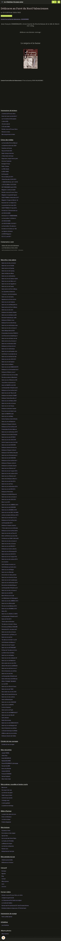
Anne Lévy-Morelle (6, 768)
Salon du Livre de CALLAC (8, 715)
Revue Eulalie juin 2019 (7, 176)
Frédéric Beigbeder (6, 822)
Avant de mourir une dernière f (9, 116)
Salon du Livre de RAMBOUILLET (10, 712)
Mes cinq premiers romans (8, 134)
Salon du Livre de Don (7, 637)
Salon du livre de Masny (7, 364)
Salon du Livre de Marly (7, 416)
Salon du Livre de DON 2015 (8, 546)
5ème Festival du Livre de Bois (9, 671)
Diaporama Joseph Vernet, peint (10, 158)
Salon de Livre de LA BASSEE (9, 702)
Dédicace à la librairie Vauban (9, 408)
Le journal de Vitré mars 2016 (9, 205)
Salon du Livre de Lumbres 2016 (10, 473)
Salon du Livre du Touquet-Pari (9, 556)
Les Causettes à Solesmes (8, 291)
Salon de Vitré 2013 (6, 619)
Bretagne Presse (6, 163)
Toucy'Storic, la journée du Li (9, 382)
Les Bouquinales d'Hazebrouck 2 (10, 387)
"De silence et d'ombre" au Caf (9, 639)
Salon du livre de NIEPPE (8, 704)
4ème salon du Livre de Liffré (9, 663)
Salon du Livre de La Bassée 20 (9, 658)
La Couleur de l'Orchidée (8, 841)
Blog (3, 876)
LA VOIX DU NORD (6, 213)
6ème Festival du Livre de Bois (9, 728)
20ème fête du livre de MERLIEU (10, 665)
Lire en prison (5, 561)
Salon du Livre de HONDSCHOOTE (10, 367)
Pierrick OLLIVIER (6, 766)
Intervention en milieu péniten (9, 574)
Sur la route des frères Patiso (9, 838)
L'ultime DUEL (5, 121)
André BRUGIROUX (6, 758)
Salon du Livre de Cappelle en (9, 283)
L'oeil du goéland (6, 803)
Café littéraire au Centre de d (9, 567)
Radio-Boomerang (6, 720)
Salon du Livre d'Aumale (8, 572)
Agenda (4, 873)
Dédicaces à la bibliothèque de (9, 494)
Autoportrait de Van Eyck (8, 851)
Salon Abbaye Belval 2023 (8, 330)
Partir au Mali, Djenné (7, 916)
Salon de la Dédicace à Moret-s (9, 478)
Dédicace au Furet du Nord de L (9, 520)
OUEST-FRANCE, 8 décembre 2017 (10, 197)
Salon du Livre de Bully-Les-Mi (9, 315)
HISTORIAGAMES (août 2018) (9, 187)
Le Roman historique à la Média (9, 730)
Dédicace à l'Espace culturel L (9, 463)
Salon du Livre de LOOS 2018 (9, 439)
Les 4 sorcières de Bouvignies (9, 118)
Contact (4, 878)
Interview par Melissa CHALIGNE (9, 626)
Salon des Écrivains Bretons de (9, 694)
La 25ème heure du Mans (8, 652)
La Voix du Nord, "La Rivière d (9, 218)
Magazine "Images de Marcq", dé (10, 200)
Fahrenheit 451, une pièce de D (9, 629)
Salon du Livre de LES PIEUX (8, 437)
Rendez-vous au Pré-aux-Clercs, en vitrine (12, 895)
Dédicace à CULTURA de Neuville (10, 452)
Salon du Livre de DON (7, 593)
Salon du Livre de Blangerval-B (9, 725)
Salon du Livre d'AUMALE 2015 (9, 509)
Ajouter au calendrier (6, 15)
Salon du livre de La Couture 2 (9, 341)
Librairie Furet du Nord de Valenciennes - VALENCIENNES (15, 19)
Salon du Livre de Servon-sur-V (9, 668)
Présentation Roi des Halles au (9, 429)
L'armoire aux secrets (7, 797)
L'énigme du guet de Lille (8, 897)
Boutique (4, 871)
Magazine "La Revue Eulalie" (9, 189)
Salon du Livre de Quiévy (8, 296)
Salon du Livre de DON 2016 (8, 489)
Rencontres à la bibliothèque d (9, 585)
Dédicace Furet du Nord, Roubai (9, 434)
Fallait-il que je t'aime (7, 795)
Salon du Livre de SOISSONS (9, 445)
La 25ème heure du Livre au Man (10, 374)
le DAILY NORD (5, 171)
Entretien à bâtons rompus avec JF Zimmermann (14, 908)
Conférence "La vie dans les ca (9, 354)
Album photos (5, 881)
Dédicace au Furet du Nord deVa (10, 530)
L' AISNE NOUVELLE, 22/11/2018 (10, 182)
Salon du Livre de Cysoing (8, 270)
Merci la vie (4, 787)
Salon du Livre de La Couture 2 (9, 328)
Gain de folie (5, 835)
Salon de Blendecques (7, 699)
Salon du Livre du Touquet (8, 645)
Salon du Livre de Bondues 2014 (10, 582)
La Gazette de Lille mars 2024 (9, 145)
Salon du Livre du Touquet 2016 (9, 471)
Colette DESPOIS (6, 771)
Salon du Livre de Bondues (8, 348)
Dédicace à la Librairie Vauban (9, 312)
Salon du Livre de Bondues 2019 (10, 432)
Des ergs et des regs (7, 790)
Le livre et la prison (6, 707)
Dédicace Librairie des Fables (9, 736)
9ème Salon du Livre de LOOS (9, 691)
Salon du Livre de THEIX (7, 689)
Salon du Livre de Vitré (7, 673)
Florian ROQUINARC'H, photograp (10, 763)
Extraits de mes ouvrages (8, 744)
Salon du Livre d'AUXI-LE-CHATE (10, 613)
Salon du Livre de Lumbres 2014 (10, 559)
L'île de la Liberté (6, 124)
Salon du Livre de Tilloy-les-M (9, 393)
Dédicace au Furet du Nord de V (9, 460)
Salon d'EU (4, 611)
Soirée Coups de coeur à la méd (9, 442)
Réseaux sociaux (6, 131)
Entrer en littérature (6, 816)
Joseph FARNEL (5, 753)
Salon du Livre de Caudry (8, 286)
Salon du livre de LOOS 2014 (9, 554)
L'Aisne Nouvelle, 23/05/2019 (9, 179)
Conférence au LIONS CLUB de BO (10, 538)
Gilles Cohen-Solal (6, 779)
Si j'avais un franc (6, 830)
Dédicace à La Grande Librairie (9, 465)
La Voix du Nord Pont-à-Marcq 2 (9, 143)
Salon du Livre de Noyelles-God (9, 351)
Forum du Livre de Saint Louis (9, 411)
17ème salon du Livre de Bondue (10, 528)
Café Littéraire (5, 717)
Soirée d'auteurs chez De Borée (9, 419)
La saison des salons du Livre (9, 814)
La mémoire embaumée (8, 846)
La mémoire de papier (7, 792)
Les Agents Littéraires (7, 231)
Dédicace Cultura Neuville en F (9, 398)
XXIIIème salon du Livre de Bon (9, 733)
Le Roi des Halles (6, 126)
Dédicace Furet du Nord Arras (9, 322)
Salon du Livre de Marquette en (9, 304)
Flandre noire (5, 848)
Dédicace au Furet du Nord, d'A (9, 426)
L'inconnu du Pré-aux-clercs (8, 113)
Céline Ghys (4, 755)
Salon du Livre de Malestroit (8, 660)
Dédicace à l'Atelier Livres (8, 320)
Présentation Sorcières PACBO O (10, 333)
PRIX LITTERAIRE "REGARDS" (9, 681)
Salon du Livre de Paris (7, 484)
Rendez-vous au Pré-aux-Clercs (9, 129)
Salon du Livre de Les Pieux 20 (9, 533)
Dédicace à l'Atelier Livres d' (8, 372)
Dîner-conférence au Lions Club (9, 535)
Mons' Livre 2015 (6, 502)
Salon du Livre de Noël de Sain (9, 356)
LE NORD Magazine (6, 234)
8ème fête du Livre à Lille (8, 595)
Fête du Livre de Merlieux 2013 (9, 606)
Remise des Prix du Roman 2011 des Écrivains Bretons (15, 905)
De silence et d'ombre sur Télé (9, 228)
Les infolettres (5, 925)
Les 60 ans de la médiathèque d (9, 335)
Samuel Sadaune (6, 776)
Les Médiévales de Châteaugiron (10, 598)
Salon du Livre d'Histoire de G (9, 476)
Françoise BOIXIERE (6, 773)
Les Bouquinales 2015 (7, 522)
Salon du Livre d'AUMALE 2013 (9, 608)
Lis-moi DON (5, 684)
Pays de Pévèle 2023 (7, 150)
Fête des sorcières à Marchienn (9, 377)
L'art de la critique (6, 819)
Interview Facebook (6, 161)
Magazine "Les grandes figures (9, 195)
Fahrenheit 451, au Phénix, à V (9, 634)
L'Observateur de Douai (7, 156)
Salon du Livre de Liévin (7, 309)
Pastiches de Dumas (7, 148)
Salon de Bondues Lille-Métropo (9, 678)
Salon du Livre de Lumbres (8, 697)
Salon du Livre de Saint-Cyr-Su (9, 517)
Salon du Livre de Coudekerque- (9, 580)
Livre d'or (4, 886)
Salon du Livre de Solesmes (10, 245)
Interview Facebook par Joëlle (9, 317)
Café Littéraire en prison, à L (9, 564)
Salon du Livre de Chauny (8, 406)
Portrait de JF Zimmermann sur (9, 210)
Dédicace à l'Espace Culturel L (9, 424)
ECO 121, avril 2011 (6, 236)
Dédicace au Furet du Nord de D (9, 390)
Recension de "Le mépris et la (9, 202)
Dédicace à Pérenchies (7, 491)
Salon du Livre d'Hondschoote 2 (9, 455)
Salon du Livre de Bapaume (8, 421)
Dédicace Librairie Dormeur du (9, 447)
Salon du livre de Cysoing (8, 268)
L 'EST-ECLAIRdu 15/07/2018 (9, 184)
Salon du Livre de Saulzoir (8, 361)
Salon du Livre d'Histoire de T (9, 468)
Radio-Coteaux (5, 166)
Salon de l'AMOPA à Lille (8, 413)
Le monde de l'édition (7, 903)
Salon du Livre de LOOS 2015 (9, 499)
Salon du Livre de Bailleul (8, 655)
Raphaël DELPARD (6, 760)
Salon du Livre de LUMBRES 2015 (10, 504)
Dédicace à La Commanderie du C (10, 369)
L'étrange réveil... (6, 800)
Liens (3, 884)
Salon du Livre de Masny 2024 (9, 400)
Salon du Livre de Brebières (8, 276)
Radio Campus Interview (8, 153)
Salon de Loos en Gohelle (8, 265)
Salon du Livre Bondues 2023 (9, 343)
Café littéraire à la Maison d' (8, 642)
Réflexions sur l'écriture (7, 862)
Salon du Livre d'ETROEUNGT (9, 647)
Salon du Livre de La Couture (9, 263)
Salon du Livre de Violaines (8, 302)
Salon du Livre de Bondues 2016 (10, 486)
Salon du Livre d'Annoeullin (8, 603)
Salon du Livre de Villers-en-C (9, 281)
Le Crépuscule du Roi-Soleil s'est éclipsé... (12, 900)
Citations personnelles (7, 860)
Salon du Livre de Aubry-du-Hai (9, 338)
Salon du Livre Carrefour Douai (9, 577)
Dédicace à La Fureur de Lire (9, 346)
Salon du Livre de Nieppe (8, 569)
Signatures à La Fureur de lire (9, 299)
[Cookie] (3, 938)
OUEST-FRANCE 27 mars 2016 (9, 208)
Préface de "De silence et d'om (9, 650)
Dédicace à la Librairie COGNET (9, 395)
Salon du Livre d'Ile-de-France (9, 686)
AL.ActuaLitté (5, 174)
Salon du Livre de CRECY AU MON (10, 512)
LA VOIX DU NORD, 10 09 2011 (9, 223)
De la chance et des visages (8, 833)
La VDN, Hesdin (5, 169)
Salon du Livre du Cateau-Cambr (10, 278)
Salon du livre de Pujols (7, 710)
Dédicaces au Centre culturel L (9, 548)
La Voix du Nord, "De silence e (9, 226)
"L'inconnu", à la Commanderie (9, 294)
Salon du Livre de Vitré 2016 (8, 481)
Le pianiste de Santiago (7, 805)
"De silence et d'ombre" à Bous (9, 624)
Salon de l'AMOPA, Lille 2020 (9, 385)
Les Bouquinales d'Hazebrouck (9, 676)
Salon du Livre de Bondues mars (10, 325)
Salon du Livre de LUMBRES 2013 (10, 600)
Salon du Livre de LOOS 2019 (9, 359)
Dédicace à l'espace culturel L (9, 525)
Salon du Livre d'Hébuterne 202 (9, 380)
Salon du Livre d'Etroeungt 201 (9, 551)
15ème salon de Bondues (8, 621)
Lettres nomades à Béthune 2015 (10, 515)
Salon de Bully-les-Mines (8, 273)
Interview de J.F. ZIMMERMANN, (9, 215)
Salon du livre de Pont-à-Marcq (9, 289)
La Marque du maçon (7, 843)
